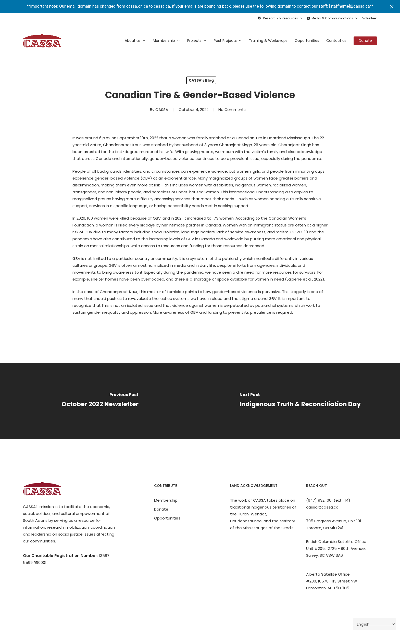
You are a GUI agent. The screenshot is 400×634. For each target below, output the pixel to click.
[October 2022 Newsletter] (100, 401)
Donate (161, 509)
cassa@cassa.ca (322, 507)
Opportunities (167, 518)
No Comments (232, 109)
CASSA (160, 109)
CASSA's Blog (201, 80)
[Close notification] (392, 7)
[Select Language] (374, 624)
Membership (166, 500)
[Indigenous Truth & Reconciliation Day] (300, 401)
